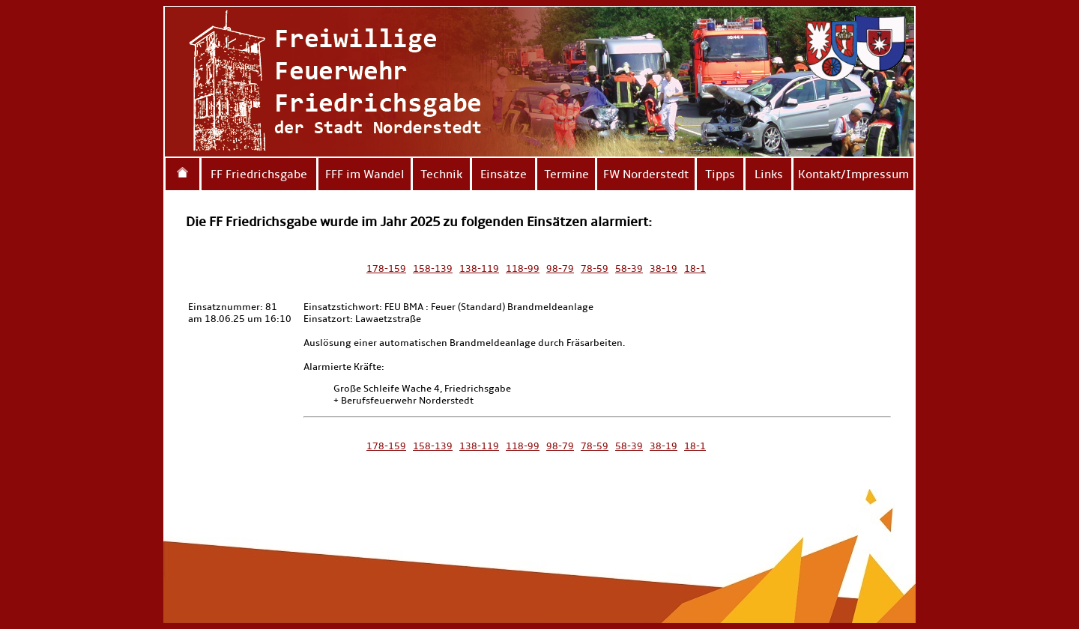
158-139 (433, 269)
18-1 (695, 269)
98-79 (560, 269)
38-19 (663, 269)
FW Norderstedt (646, 174)
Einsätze (503, 174)
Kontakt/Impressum (853, 174)
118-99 (523, 269)
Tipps (720, 174)
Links (769, 174)
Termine (566, 174)
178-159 (386, 269)
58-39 (629, 269)
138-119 (479, 269)
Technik (441, 174)
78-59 (594, 269)
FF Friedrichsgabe (259, 174)
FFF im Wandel (365, 174)
